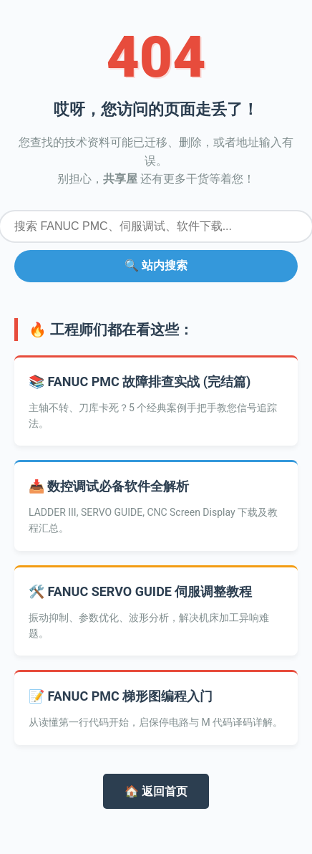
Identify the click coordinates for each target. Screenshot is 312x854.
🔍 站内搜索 (156, 265)
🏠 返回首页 (156, 791)
